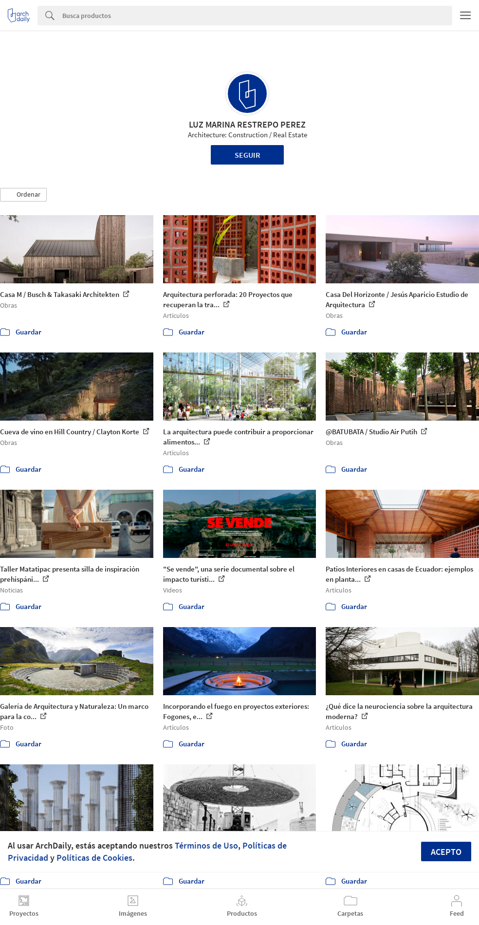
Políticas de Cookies (94, 857)
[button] (23, 195)
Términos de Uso (206, 845)
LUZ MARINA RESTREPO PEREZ (247, 124)
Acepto (446, 851)
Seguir (247, 155)
